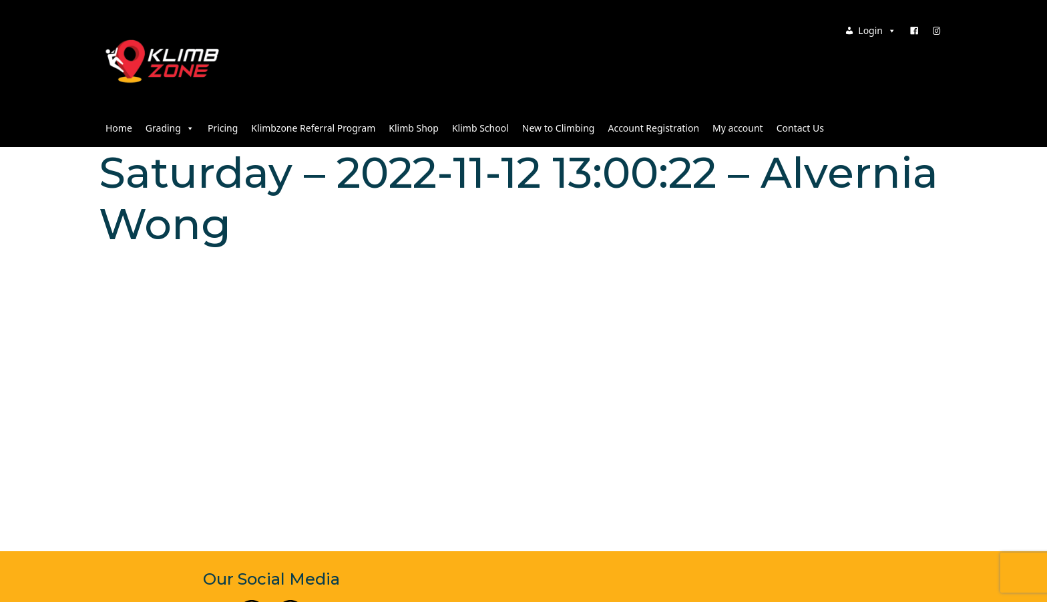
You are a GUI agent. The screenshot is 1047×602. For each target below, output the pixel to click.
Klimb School (480, 128)
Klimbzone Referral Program (313, 128)
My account (737, 128)
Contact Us (800, 128)
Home (119, 128)
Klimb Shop (414, 128)
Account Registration (653, 128)
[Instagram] (936, 30)
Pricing (223, 128)
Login (877, 30)
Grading (170, 128)
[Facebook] (914, 30)
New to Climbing (558, 128)
